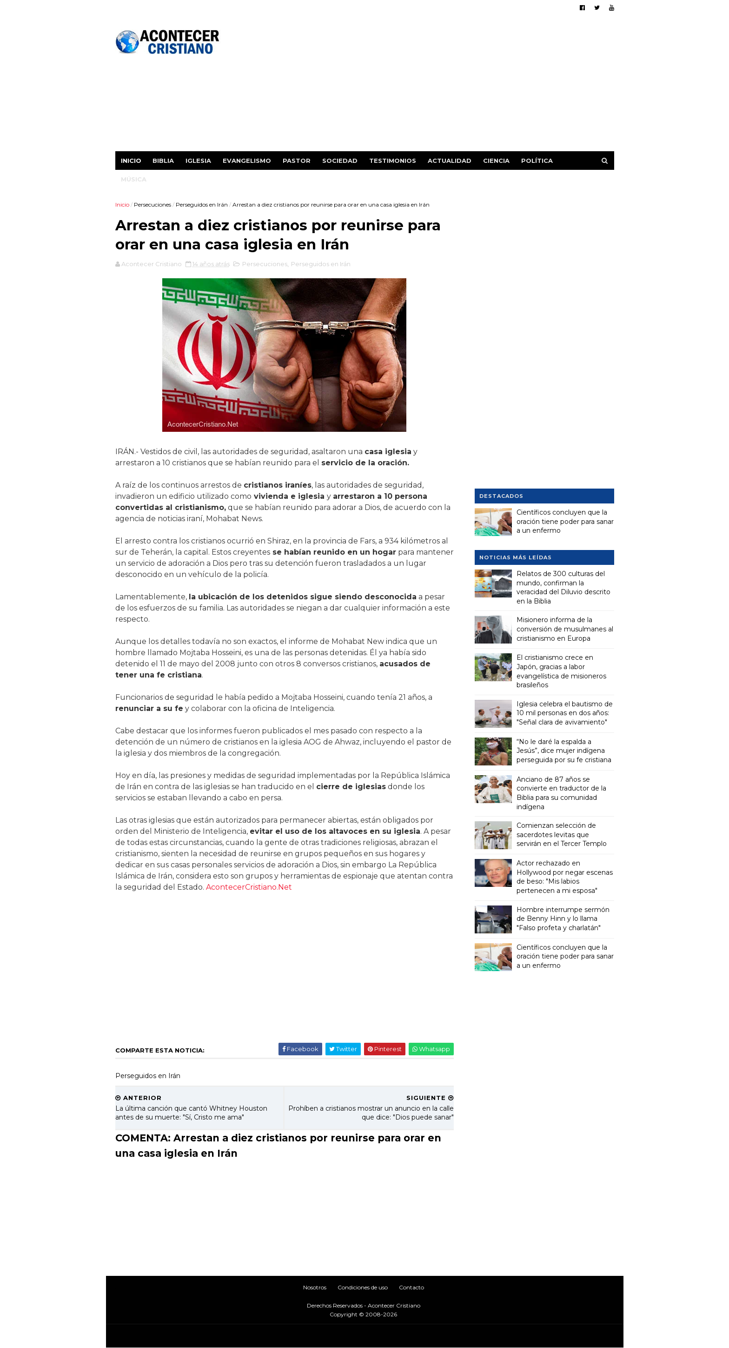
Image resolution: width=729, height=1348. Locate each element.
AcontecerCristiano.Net (249, 887)
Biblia (163, 160)
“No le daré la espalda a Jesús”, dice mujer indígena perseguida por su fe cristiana (564, 751)
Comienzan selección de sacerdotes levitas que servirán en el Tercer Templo (562, 834)
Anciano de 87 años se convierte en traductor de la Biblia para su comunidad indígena (561, 793)
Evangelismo (247, 160)
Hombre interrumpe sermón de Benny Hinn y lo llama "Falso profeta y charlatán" (563, 918)
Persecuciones (152, 204)
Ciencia (496, 160)
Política (537, 160)
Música (133, 179)
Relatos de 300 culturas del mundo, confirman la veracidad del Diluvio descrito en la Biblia (563, 587)
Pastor (297, 160)
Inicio (131, 160)
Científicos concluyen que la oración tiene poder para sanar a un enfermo (565, 521)
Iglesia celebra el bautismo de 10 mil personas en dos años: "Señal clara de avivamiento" (565, 713)
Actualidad (449, 160)
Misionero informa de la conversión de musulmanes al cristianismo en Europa (565, 629)
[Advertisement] (444, 86)
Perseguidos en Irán (202, 204)
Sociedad (340, 160)
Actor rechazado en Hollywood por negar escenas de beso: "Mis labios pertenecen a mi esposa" (565, 877)
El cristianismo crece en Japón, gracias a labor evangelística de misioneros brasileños (561, 671)
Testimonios (392, 160)
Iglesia (198, 160)
